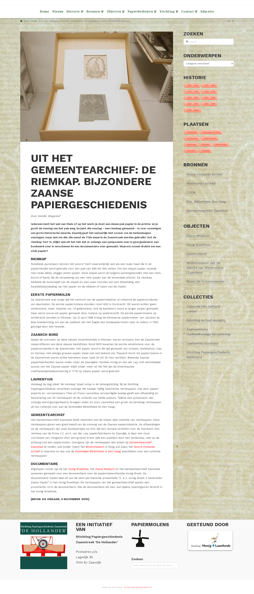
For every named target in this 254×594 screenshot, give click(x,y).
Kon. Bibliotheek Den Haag (206, 201)
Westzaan (191, 144)
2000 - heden (193, 110)
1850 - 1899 (209, 98)
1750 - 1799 (209, 91)
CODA (190, 192)
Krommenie (192, 138)
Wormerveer (221, 144)
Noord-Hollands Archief (204, 174)
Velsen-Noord (210, 138)
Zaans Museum (105, 469)
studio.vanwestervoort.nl (138, 587)
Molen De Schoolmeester (205, 281)
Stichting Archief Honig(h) (205, 320)
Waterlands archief (200, 183)
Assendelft (192, 132)
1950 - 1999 (209, 104)
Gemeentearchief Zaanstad (207, 210)
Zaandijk (206, 150)
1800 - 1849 (192, 98)
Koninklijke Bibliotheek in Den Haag (98, 451)
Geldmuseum (196, 254)
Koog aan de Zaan (211, 132)
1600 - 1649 (192, 85)
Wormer (205, 144)
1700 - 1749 (192, 91)
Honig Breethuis (78, 469)
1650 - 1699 (209, 85)
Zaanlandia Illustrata (202, 343)
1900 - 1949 (192, 104)
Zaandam (191, 150)
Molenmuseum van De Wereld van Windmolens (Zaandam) (204, 267)
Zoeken (137, 559)
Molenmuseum (95, 446)
